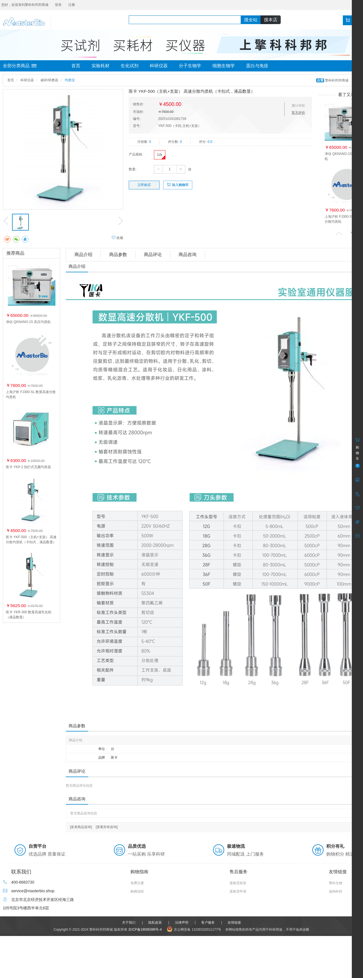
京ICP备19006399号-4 (145, 929)
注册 (71, 5)
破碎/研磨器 (49, 80)
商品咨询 (187, 254)
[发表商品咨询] (81, 827)
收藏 (117, 238)
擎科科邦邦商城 (333, 80)
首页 (75, 65)
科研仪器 (159, 65)
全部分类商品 (20, 65)
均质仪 (70, 80)
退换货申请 (237, 891)
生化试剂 (130, 65)
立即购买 (144, 185)
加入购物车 (177, 185)
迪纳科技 (335, 891)
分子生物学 (190, 65)
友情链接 (234, 922)
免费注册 (137, 883)
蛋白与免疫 (257, 65)
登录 (58, 5)
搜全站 (250, 19)
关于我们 (128, 922)
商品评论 (153, 254)
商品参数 (118, 254)
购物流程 (137, 891)
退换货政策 (237, 883)
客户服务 (208, 922)
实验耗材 (100, 65)
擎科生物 (335, 883)
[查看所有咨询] (107, 827)
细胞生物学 (223, 65)
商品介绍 (83, 254)
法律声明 (181, 922)
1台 (159, 155)
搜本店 (270, 19)
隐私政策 (155, 922)
